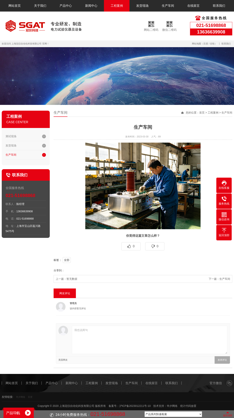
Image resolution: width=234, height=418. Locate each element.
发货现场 (142, 5)
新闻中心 (91, 5)
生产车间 (168, 5)
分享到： (59, 270)
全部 (66, 260)
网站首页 (14, 5)
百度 (205, 43)
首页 (202, 112)
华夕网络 (20, 397)
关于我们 (40, 5)
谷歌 (212, 43)
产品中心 (66, 5)
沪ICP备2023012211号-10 (135, 405)
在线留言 (193, 5)
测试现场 (11, 136)
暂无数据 (71, 278)
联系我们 (219, 5)
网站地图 (196, 43)
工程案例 (117, 5)
